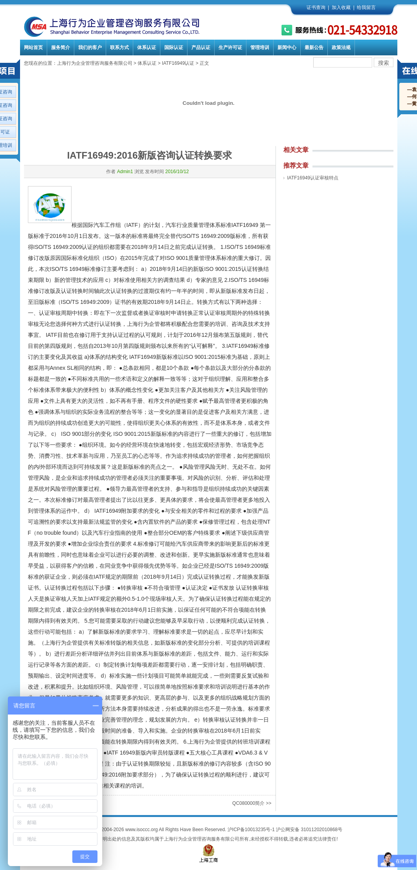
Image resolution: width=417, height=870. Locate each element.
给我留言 (366, 7)
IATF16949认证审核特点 (312, 178)
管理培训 (259, 47)
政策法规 (341, 47)
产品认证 (200, 47)
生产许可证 (230, 47)
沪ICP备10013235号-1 (251, 829)
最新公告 (314, 47)
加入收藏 (341, 7)
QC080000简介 (248, 803)
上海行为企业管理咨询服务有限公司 (94, 63)
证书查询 (316, 7)
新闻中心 (286, 47)
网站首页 (33, 47)
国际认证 (173, 47)
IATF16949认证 (178, 63)
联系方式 (119, 47)
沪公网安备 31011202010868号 (309, 829)
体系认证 (146, 47)
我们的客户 (90, 47)
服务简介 (60, 47)
